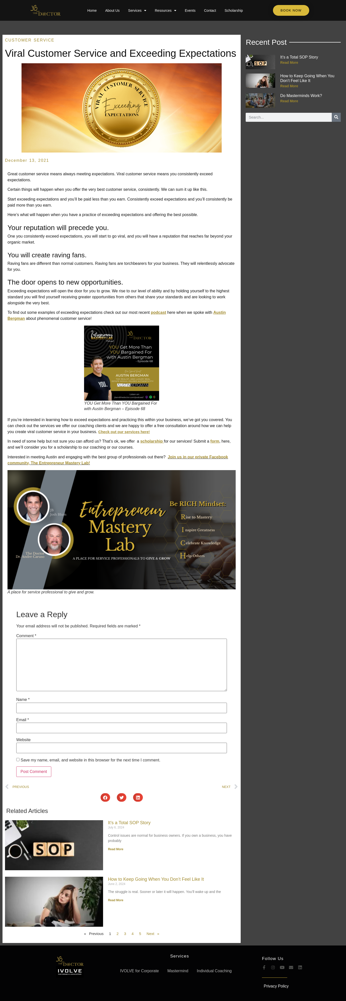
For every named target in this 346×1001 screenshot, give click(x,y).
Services (137, 10)
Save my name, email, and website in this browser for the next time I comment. (90, 760)
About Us (112, 11)
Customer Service (30, 40)
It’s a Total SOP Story (129, 822)
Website (23, 740)
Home (92, 11)
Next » (153, 933)
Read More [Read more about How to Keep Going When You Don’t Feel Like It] (115, 900)
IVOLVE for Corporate (139, 971)
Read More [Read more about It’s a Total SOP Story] (115, 849)
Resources (165, 10)
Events (190, 11)
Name (23, 700)
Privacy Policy (276, 986)
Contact (210, 11)
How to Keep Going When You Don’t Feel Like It (156, 879)
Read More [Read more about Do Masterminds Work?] (289, 101)
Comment (26, 636)
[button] (105, 797)
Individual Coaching (214, 971)
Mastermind (177, 971)
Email (22, 720)
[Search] (336, 117)
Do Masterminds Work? (301, 96)
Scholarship (234, 11)
